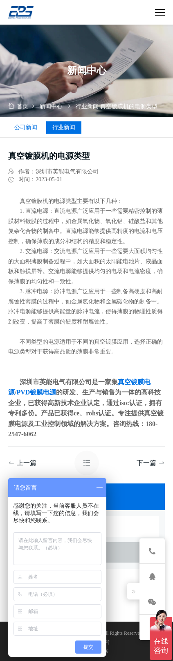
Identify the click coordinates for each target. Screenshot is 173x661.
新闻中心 (51, 106)
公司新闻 (25, 127)
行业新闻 (87, 106)
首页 (18, 106)
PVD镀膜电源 (36, 392)
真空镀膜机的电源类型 (128, 106)
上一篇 (22, 462)
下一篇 (151, 462)
